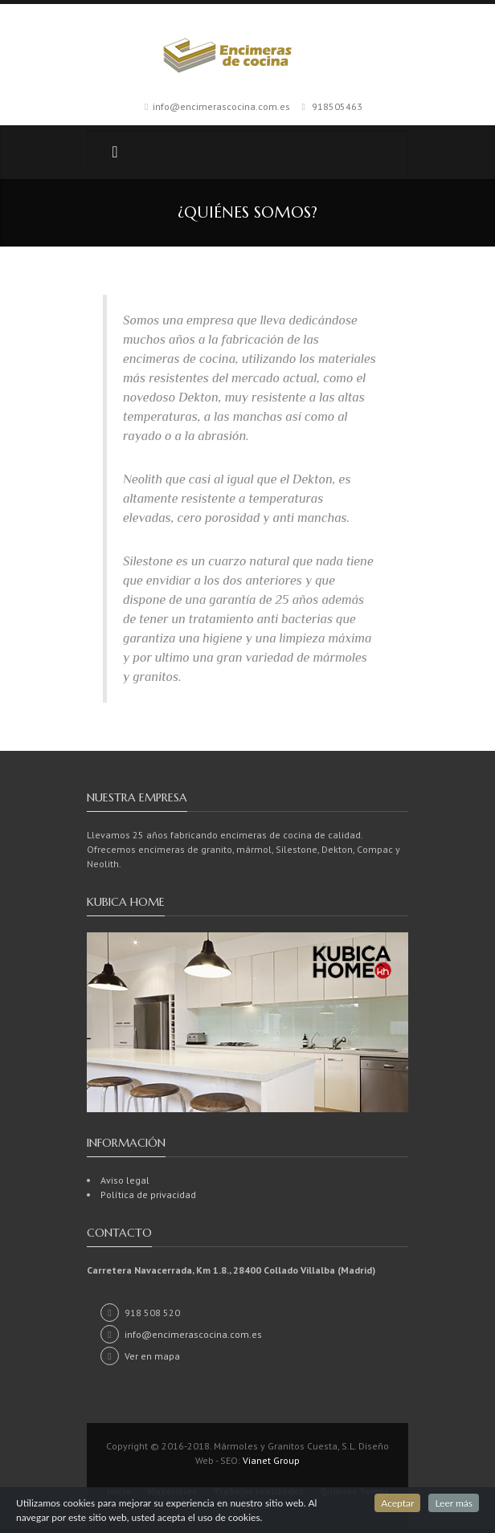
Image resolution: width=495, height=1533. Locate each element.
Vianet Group (271, 1460)
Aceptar (397, 1503)
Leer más (453, 1503)
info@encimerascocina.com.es (221, 106)
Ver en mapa (140, 1356)
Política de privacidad (148, 1194)
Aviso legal (124, 1180)
